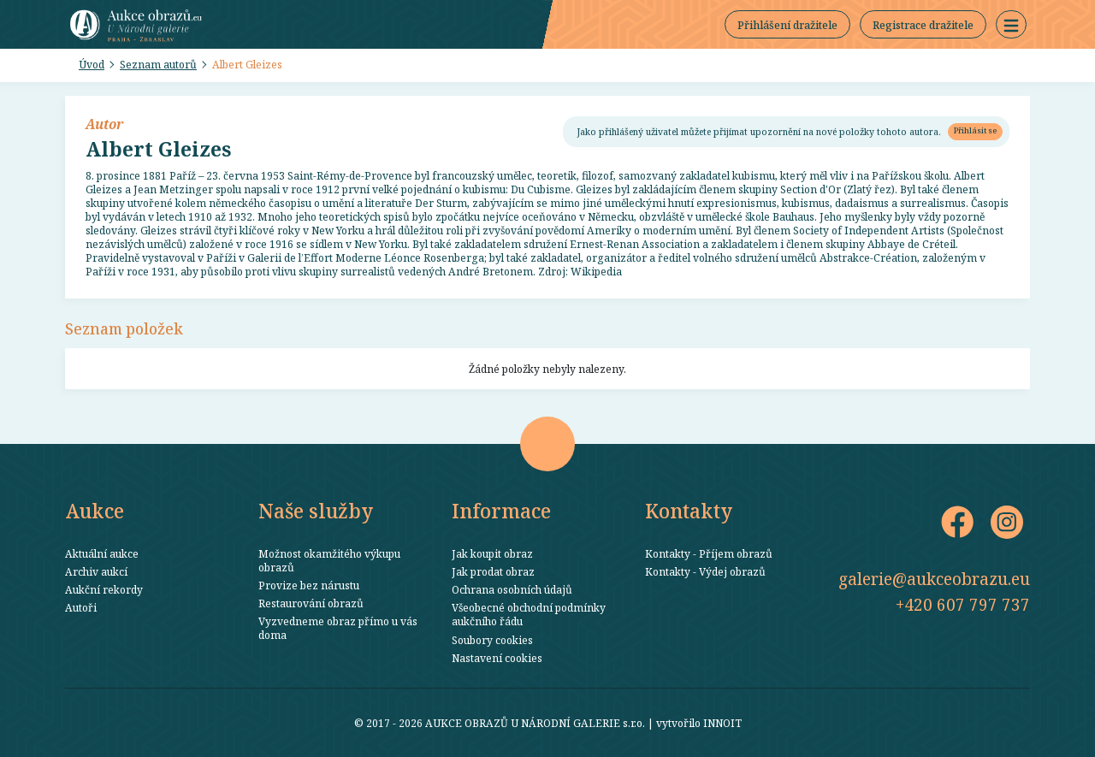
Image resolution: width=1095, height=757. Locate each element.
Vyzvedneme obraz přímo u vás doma (337, 627)
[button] (1011, 24)
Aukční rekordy (104, 589)
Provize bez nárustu (308, 585)
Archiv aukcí (96, 571)
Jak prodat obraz (493, 571)
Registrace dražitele (923, 25)
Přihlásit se (975, 130)
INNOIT (722, 722)
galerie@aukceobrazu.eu (934, 578)
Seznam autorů (158, 64)
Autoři (81, 607)
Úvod (91, 64)
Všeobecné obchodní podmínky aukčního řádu (529, 614)
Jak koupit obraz (492, 553)
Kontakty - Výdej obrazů (705, 571)
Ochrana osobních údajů (512, 589)
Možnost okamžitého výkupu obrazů (329, 560)
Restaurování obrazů (311, 603)
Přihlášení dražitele (787, 25)
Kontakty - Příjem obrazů (708, 553)
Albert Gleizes (247, 64)
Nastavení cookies (497, 657)
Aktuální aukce (102, 553)
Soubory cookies (492, 640)
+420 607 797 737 (963, 604)
